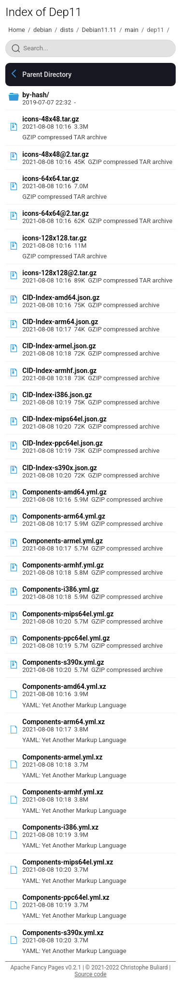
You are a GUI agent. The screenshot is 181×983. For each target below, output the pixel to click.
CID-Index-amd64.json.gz (60, 297)
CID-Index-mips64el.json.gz (64, 419)
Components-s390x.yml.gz (63, 662)
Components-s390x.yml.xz (62, 933)
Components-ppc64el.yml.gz (66, 638)
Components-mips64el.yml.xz (67, 862)
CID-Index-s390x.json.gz (59, 468)
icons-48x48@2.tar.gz (55, 154)
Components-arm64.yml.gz (63, 516)
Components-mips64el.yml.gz (67, 614)
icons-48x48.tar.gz (50, 119)
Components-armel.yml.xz (62, 757)
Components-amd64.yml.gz (64, 492)
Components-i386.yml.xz (60, 827)
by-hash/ (35, 95)
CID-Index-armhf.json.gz (59, 370)
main (132, 29)
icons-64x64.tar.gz (50, 178)
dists (67, 29)
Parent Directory (46, 74)
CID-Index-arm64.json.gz (60, 322)
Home (16, 29)
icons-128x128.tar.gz (54, 238)
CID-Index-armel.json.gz (59, 346)
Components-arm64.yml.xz (63, 722)
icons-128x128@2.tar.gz (59, 273)
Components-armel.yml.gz (62, 541)
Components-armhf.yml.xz (62, 792)
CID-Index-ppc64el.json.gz (62, 443)
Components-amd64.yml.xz (64, 686)
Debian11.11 (99, 29)
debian (42, 29)
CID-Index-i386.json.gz (57, 395)
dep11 (155, 29)
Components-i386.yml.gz (60, 589)
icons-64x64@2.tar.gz (55, 213)
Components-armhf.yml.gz (63, 565)
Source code (90, 974)
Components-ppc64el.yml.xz (65, 897)
